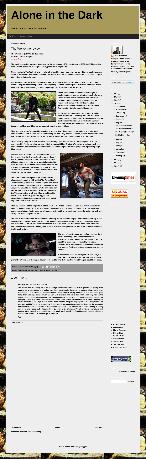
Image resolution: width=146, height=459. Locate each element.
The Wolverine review (25, 48)
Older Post (98, 428)
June (118, 139)
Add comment (17, 323)
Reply (20, 317)
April (118, 146)
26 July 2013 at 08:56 (38, 284)
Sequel (42, 270)
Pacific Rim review (122, 135)
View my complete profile (121, 72)
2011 (116, 163)
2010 (116, 166)
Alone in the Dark (57, 15)
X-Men (56, 270)
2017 (116, 94)
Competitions (26, 36)
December (120, 106)
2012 (116, 160)
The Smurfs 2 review (123, 125)
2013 (116, 103)
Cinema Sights (119, 324)
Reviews (12, 36)
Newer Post (16, 428)
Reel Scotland (118, 336)
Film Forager (118, 327)
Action (20, 270)
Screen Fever (118, 339)
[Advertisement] (57, 405)
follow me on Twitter (127, 371)
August (119, 119)
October (119, 113)
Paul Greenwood (120, 56)
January (119, 156)
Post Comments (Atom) (31, 432)
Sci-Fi (37, 270)
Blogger (84, 447)
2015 (116, 97)
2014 (116, 100)
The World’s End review (124, 132)
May (118, 142)
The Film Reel (118, 344)
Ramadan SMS (23, 284)
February (119, 152)
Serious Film (118, 342)
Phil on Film (118, 333)
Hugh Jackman (28, 270)
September (120, 116)
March (118, 149)
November (120, 109)
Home (57, 428)
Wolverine (49, 270)
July (118, 123)
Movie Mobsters (119, 330)
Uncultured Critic (120, 347)
